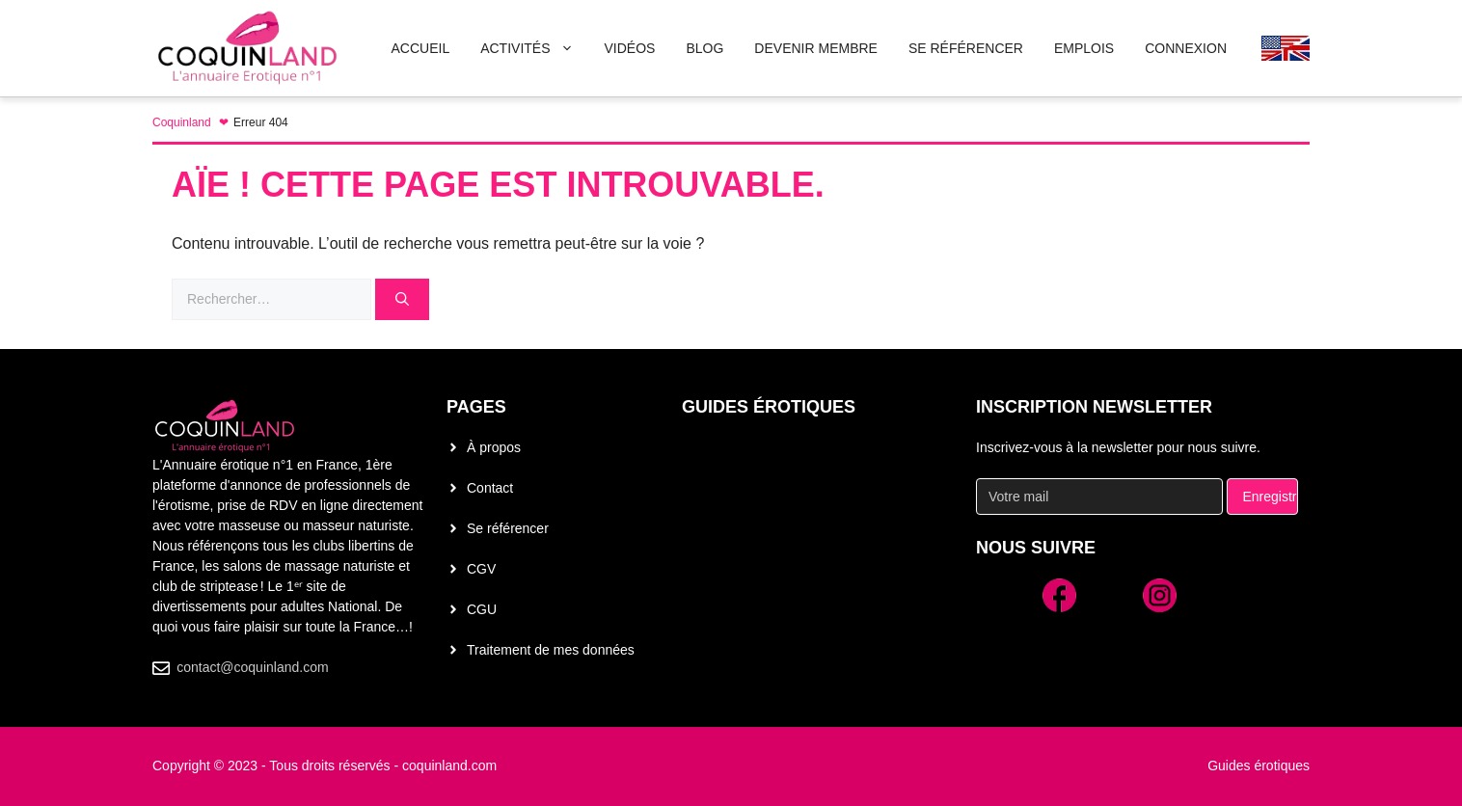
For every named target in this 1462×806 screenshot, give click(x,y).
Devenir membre (816, 48)
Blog (704, 48)
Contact (490, 488)
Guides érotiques (768, 406)
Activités (534, 48)
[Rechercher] (402, 299)
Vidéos (630, 48)
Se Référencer (965, 48)
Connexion (1186, 48)
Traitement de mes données (551, 650)
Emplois (1084, 48)
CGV (481, 569)
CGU (482, 609)
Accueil (420, 48)
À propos (494, 447)
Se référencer (508, 528)
